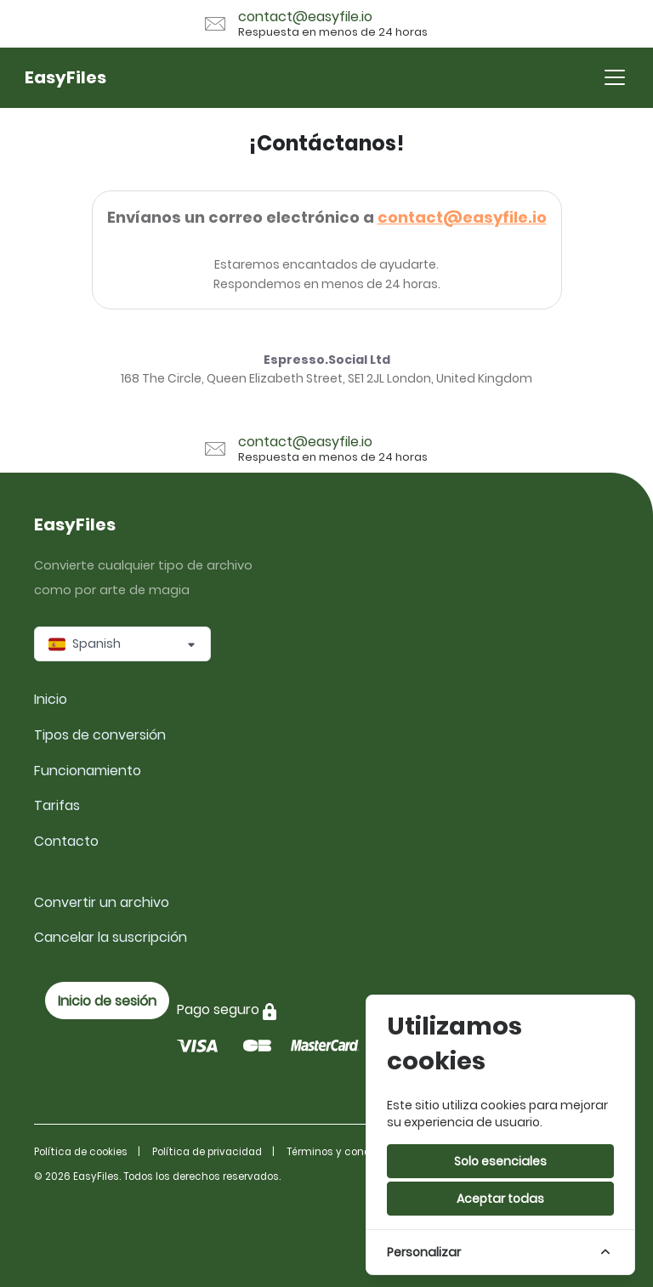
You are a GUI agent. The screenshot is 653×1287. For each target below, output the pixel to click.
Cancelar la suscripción (110, 937)
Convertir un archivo (101, 902)
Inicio (50, 699)
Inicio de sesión (107, 1001)
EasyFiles (65, 77)
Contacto (66, 841)
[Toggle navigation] (614, 77)
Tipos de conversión (100, 735)
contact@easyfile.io (462, 217)
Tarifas (57, 805)
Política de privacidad (207, 1152)
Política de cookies (81, 1152)
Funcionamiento (87, 770)
